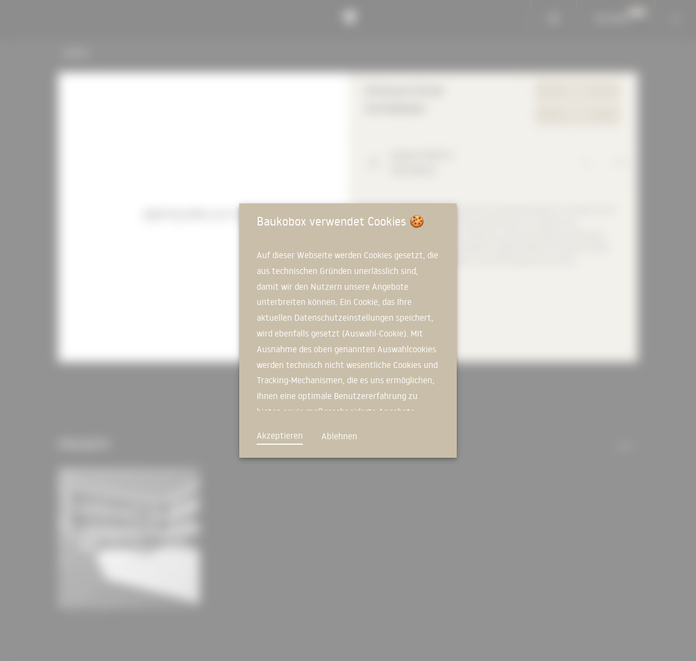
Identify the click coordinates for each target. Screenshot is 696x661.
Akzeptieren (280, 435)
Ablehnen (339, 436)
